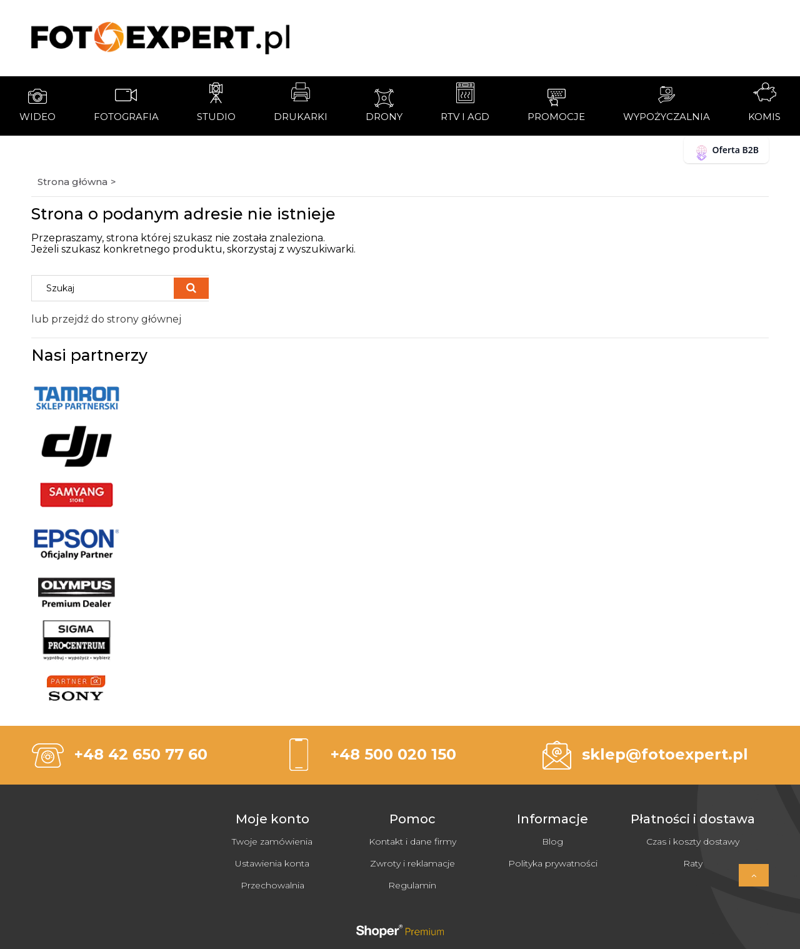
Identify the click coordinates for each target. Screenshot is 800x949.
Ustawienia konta (272, 863)
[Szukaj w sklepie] (105, 288)
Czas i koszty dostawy (692, 841)
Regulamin (412, 885)
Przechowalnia (272, 885)
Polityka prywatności (553, 863)
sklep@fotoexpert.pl (665, 754)
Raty (692, 863)
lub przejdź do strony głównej (106, 319)
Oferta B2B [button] (726, 152)
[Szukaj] (191, 288)
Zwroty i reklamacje (412, 863)
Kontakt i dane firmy (412, 841)
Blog (552, 841)
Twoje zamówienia (272, 841)
